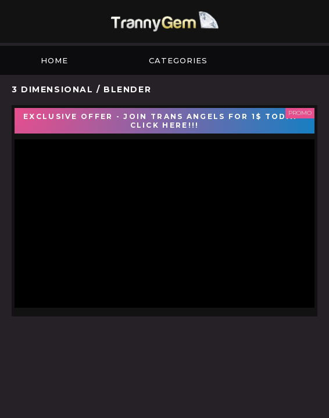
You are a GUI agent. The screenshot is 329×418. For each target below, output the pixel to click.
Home (54, 60)
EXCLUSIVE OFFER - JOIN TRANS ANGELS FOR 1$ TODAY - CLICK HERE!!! (164, 120)
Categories (178, 60)
